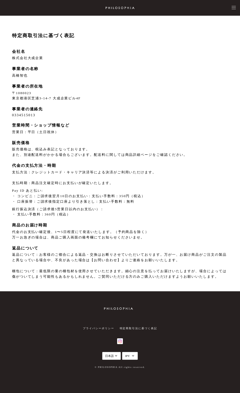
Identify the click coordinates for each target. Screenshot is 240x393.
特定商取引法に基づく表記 (138, 328)
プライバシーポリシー (98, 328)
